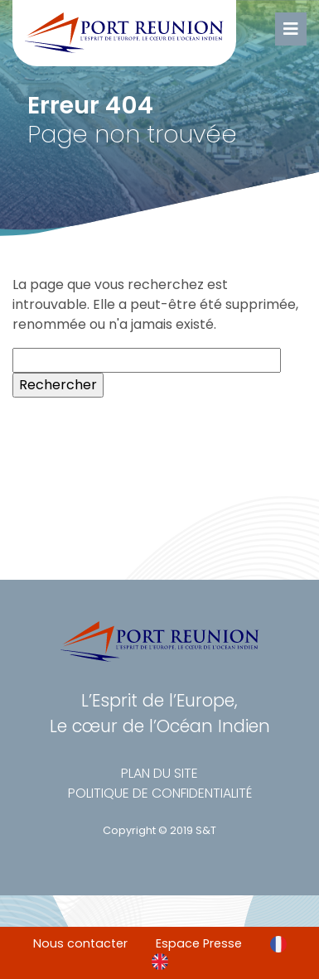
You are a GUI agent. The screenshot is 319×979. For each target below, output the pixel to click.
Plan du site (159, 773)
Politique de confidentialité (160, 793)
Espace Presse (199, 943)
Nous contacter (80, 943)
